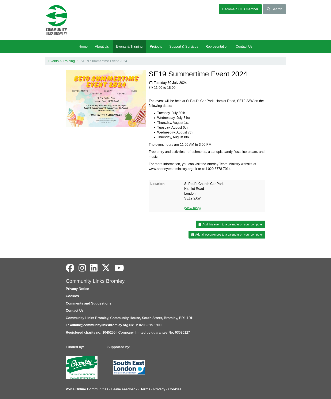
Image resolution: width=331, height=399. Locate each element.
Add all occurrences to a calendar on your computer (227, 234)
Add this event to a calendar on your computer (230, 224)
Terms (145, 389)
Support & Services (183, 46)
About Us (102, 46)
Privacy (159, 389)
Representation (216, 46)
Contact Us (244, 46)
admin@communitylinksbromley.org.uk (101, 325)
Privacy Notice (77, 289)
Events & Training (129, 46)
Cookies (72, 296)
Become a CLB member (240, 9)
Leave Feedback (124, 389)
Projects (156, 46)
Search (274, 9)
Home (83, 46)
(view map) (192, 208)
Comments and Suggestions (88, 303)
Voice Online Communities (87, 389)
